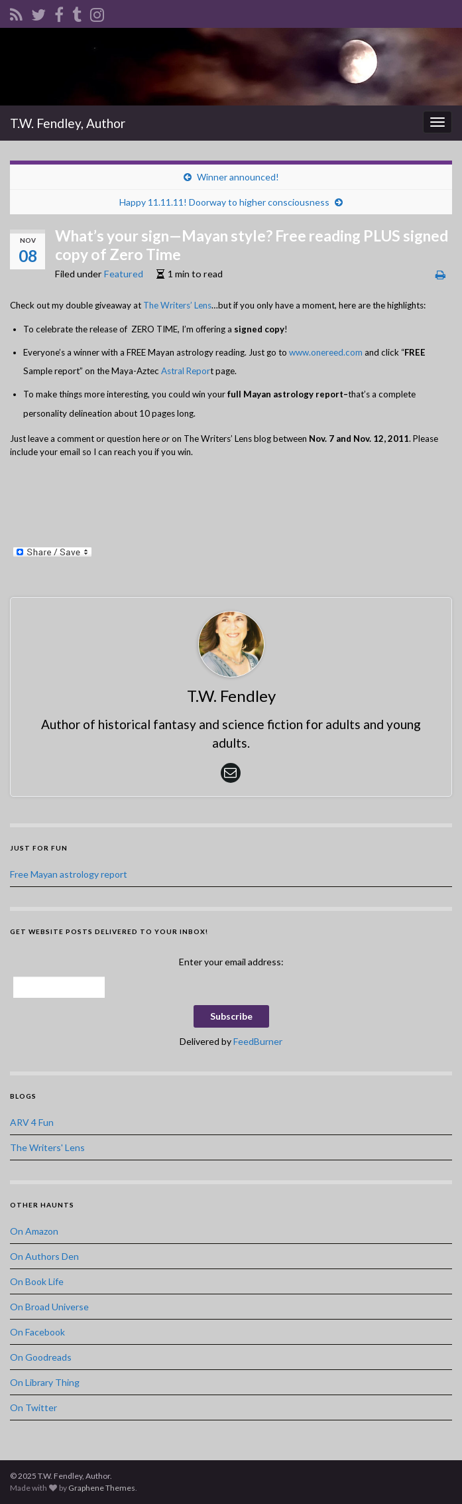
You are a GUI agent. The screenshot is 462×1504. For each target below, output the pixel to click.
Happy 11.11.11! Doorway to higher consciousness (224, 202)
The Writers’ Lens (177, 305)
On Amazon (34, 1231)
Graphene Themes (101, 1488)
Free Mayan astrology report (68, 874)
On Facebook (37, 1331)
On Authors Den (44, 1256)
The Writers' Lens (47, 1147)
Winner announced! (238, 176)
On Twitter (33, 1407)
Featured (123, 273)
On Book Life (37, 1281)
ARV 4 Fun (32, 1122)
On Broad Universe (49, 1306)
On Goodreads (41, 1357)
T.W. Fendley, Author (67, 123)
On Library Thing (45, 1382)
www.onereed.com (326, 352)
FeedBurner (257, 1041)
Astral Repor (185, 371)
